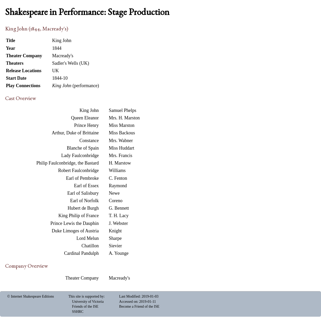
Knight (115, 230)
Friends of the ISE (85, 306)
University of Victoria (88, 302)
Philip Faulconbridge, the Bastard (67, 163)
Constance (89, 140)
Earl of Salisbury (83, 193)
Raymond (118, 185)
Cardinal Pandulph (81, 253)
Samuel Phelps (122, 110)
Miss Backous (122, 132)
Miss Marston (122, 125)
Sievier (115, 245)
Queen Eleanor (85, 117)
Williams (117, 170)
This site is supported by (86, 296)
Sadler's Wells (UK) (70, 63)
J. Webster (118, 223)
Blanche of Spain (83, 148)
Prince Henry (86, 125)
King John (89, 110)
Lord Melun (88, 238)
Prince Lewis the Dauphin (75, 223)
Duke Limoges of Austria (75, 230)
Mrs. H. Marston (124, 117)
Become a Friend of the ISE (139, 306)
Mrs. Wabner (121, 140)
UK (55, 70)
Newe (114, 193)
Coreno (115, 200)
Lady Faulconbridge (80, 155)
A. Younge (119, 253)
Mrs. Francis (120, 155)
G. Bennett (119, 208)
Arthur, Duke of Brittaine (75, 132)
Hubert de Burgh (83, 208)
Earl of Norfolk (84, 200)
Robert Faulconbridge (78, 170)
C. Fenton (118, 178)
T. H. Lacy (119, 215)
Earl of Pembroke (82, 178)
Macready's (119, 278)
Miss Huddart (121, 148)
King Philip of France (79, 215)
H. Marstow (120, 163)
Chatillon (90, 245)
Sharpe (115, 238)
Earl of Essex (86, 185)
